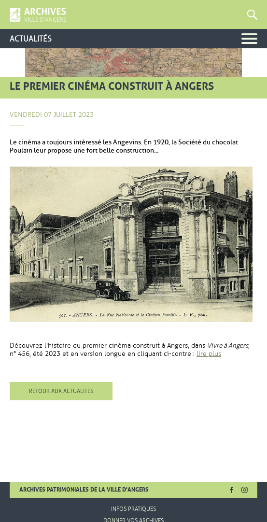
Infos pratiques (133, 509)
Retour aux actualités (61, 391)
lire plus (209, 354)
